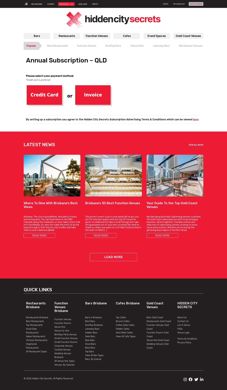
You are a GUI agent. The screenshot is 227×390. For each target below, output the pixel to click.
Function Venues (97, 36)
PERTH (95, 4)
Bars (37, 36)
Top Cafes (121, 317)
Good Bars (90, 344)
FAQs (180, 329)
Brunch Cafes (123, 321)
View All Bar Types (94, 355)
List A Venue (183, 325)
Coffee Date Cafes (125, 325)
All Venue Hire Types (64, 361)
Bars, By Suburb (93, 359)
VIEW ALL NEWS (196, 145)
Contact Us (183, 321)
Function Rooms (86, 45)
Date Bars (90, 336)
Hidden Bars (91, 332)
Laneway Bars (161, 45)
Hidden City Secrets (187, 305)
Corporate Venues (63, 346)
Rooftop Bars (113, 45)
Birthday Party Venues (65, 334)
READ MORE (39, 235)
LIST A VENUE (196, 4)
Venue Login (183, 332)
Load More (113, 257)
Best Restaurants (57, 45)
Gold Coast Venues (188, 36)
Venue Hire (137, 45)
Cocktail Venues (62, 349)
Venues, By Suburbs (64, 365)
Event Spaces (157, 36)
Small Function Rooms (65, 342)
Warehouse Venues (191, 45)
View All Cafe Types (126, 336)
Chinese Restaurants (36, 340)
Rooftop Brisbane (94, 325)
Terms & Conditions (187, 338)
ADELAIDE (82, 4)
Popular (31, 45)
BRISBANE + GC (66, 4)
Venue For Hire (61, 330)
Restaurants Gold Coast (159, 321)
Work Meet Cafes (124, 332)
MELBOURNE (36, 4)
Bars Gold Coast (155, 317)
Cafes (127, 36)
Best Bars (90, 321)
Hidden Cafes (122, 329)
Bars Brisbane (96, 303)
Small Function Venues (66, 338)
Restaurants (67, 36)
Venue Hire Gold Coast (158, 340)
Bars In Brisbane (93, 317)
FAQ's (165, 4)
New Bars (90, 340)
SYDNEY (50, 4)
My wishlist (179, 4)
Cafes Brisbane (128, 303)
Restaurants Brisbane (36, 305)
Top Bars (89, 351)
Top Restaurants (34, 325)
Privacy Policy (184, 342)
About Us (182, 317)
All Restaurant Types (36, 351)
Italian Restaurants (35, 336)
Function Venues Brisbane (61, 307)
